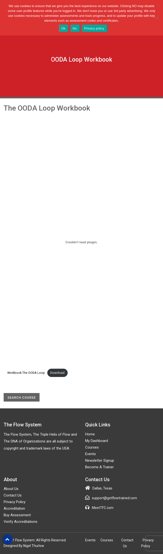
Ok (63, 28)
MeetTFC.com (103, 508)
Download (57, 373)
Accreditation (14, 508)
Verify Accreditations (20, 521)
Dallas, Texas (102, 488)
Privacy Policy (14, 502)
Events (90, 454)
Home (90, 434)
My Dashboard (96, 441)
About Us (11, 489)
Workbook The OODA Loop (26, 373)
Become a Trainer (99, 467)
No (75, 28)
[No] (157, 17)
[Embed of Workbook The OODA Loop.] (81, 242)
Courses (92, 447)
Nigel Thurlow (33, 546)
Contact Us (13, 495)
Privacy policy (94, 28)
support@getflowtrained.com (114, 498)
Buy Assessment (17, 515)
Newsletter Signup (99, 460)
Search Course (22, 397)
